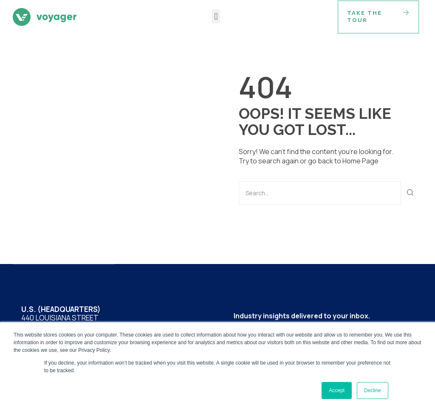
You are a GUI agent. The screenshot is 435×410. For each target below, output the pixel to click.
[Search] (410, 193)
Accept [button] (337, 390)
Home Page (360, 161)
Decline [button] (372, 390)
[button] (216, 16)
